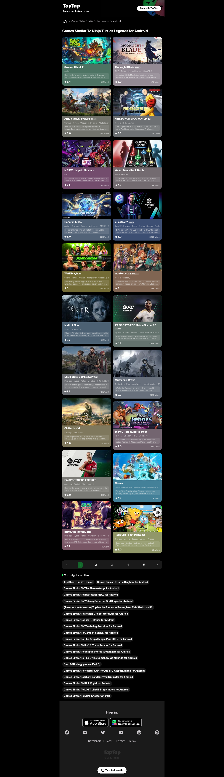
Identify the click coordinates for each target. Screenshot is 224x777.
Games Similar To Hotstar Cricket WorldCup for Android (96, 613)
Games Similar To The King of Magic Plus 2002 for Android (98, 639)
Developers (94, 741)
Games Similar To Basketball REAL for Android (91, 594)
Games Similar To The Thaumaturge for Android (91, 588)
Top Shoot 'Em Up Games (78, 582)
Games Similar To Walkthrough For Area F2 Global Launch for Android (104, 670)
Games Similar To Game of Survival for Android (91, 632)
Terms (132, 741)
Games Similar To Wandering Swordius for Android (93, 626)
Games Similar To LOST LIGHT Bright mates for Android (96, 689)
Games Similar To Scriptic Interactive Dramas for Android (97, 651)
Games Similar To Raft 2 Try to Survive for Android (93, 645)
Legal (109, 741)
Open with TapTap (149, 8)
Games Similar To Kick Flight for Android (87, 683)
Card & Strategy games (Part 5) (82, 664)
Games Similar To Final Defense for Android (89, 620)
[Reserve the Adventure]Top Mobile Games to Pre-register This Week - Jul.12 (108, 607)
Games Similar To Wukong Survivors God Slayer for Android (98, 601)
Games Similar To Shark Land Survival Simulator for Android (98, 677)
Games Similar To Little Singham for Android (122, 582)
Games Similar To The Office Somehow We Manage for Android (100, 658)
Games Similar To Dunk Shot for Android (87, 695)
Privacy (120, 741)
